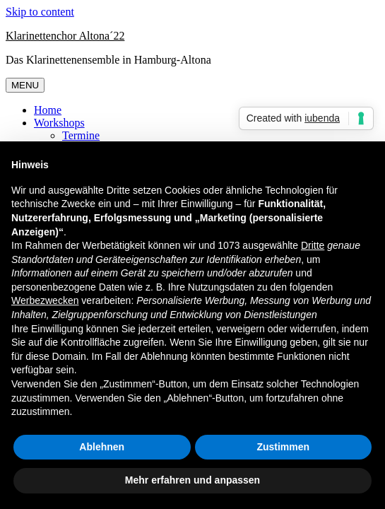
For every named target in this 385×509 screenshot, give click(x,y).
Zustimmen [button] (282, 446)
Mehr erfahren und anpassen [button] (192, 480)
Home (47, 110)
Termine (81, 135)
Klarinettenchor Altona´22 (65, 36)
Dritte (312, 245)
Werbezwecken (44, 300)
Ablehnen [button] (101, 446)
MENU (25, 85)
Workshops (59, 123)
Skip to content (40, 12)
